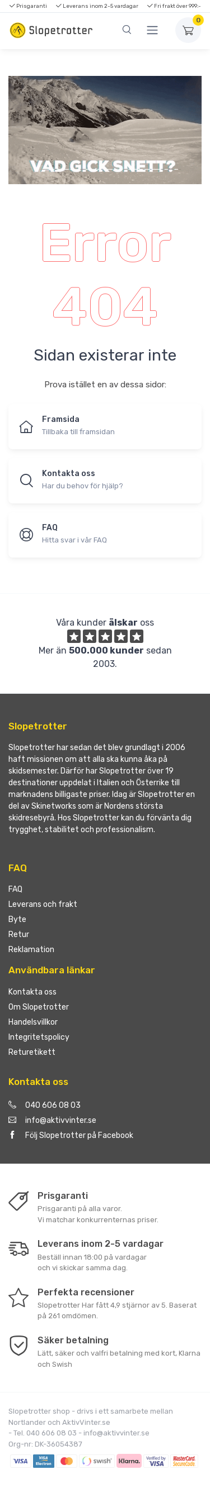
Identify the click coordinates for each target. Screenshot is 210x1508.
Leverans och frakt (42, 904)
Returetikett (31, 1052)
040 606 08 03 (44, 1105)
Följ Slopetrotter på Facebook (70, 1135)
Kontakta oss (32, 992)
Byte (17, 919)
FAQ (15, 889)
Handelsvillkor (33, 1022)
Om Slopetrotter (38, 1007)
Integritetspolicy (38, 1037)
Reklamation (31, 949)
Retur (18, 934)
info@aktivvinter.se (52, 1120)
